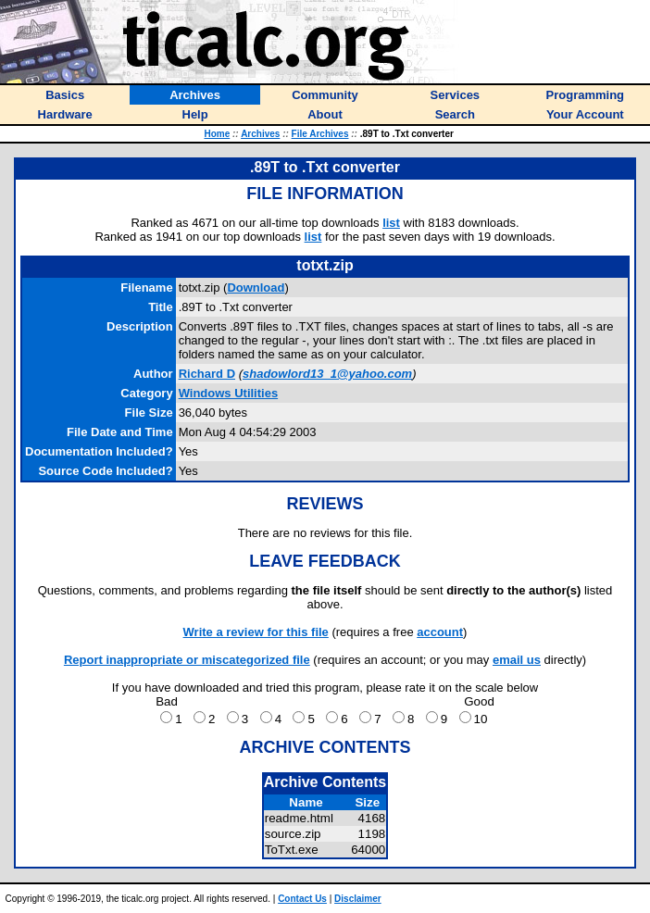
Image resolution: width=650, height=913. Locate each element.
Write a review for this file (256, 632)
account (440, 632)
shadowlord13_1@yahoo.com (327, 374)
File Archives (320, 134)
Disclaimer (357, 899)
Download (255, 287)
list (391, 223)
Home (217, 134)
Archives (260, 134)
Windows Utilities (229, 393)
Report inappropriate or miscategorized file (187, 660)
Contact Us (302, 899)
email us (517, 660)
